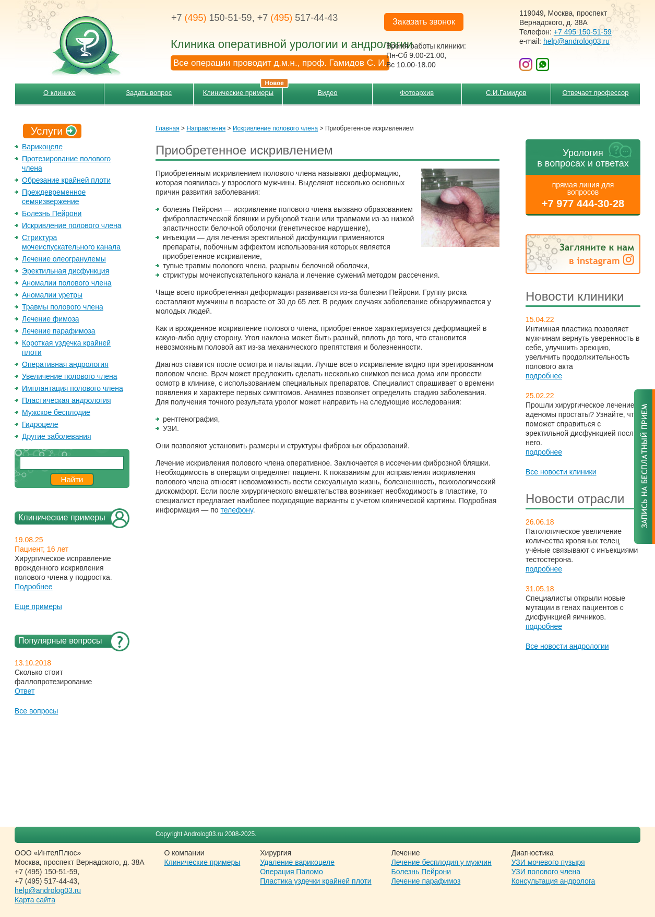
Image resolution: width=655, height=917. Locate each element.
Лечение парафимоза (59, 331)
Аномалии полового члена (66, 283)
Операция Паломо (291, 871)
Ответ (24, 691)
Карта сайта (35, 900)
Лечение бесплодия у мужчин (441, 862)
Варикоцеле (42, 146)
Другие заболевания (56, 436)
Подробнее (34, 586)
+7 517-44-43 (297, 18)
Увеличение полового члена (69, 376)
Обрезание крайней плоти (66, 180)
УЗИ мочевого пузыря (548, 862)
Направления (205, 128)
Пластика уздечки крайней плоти (315, 881)
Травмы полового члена (62, 307)
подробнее (544, 376)
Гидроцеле (40, 424)
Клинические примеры (243, 90)
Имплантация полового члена (72, 388)
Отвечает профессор (595, 93)
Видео (328, 93)
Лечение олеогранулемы (64, 259)
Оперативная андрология (65, 364)
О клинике (59, 93)
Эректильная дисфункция (65, 271)
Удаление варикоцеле (297, 862)
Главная (168, 128)
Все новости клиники (561, 472)
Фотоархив (417, 93)
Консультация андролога (553, 881)
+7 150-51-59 (211, 18)
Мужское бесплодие (56, 412)
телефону (237, 510)
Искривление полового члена (72, 225)
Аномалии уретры (52, 295)
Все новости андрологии (567, 646)
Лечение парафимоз (426, 881)
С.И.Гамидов (506, 93)
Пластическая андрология (66, 400)
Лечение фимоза (50, 319)
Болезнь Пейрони (51, 213)
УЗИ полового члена (545, 871)
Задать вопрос (149, 93)
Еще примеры (38, 606)
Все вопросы (36, 711)
